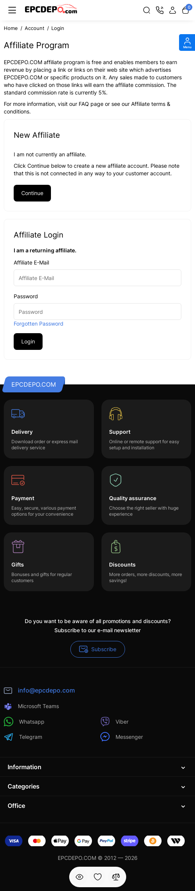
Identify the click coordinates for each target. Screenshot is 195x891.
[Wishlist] (98, 877)
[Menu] (12, 10)
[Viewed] (79, 877)
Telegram (23, 736)
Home (11, 28)
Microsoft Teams (31, 706)
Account (34, 28)
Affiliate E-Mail (31, 262)
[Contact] (159, 10)
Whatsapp (24, 721)
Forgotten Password (38, 323)
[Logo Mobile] (51, 10)
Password (26, 296)
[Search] (146, 10)
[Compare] (116, 877)
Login (57, 28)
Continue (32, 193)
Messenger (121, 736)
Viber (114, 721)
